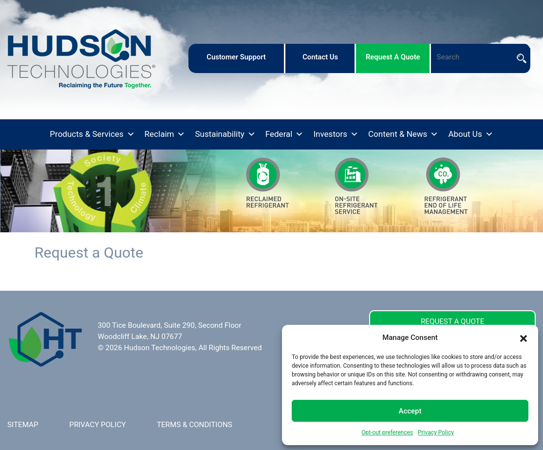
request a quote (393, 57)
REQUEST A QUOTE (452, 321)
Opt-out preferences (387, 432)
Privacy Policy (436, 432)
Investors (335, 134)
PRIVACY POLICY (97, 424)
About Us (470, 134)
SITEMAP (22, 424)
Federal (284, 134)
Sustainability (225, 134)
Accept (409, 411)
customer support (236, 57)
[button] (523, 337)
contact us (320, 57)
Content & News (403, 134)
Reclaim (165, 134)
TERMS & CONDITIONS (194, 424)
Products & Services (92, 134)
